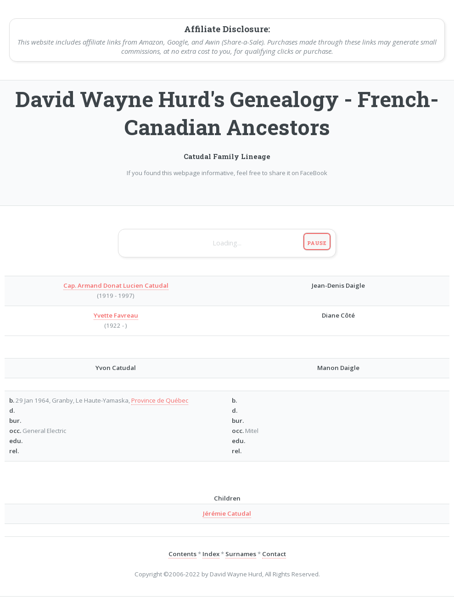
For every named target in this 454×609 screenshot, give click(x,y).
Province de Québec (159, 400)
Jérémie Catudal (227, 513)
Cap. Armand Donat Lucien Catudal (115, 285)
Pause (317, 242)
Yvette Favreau (116, 315)
